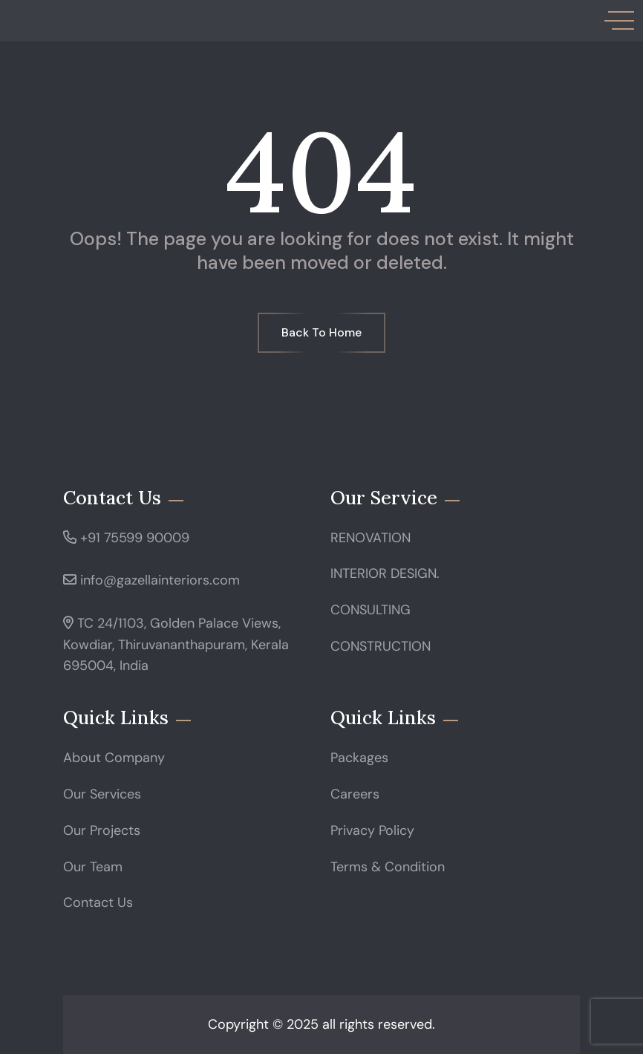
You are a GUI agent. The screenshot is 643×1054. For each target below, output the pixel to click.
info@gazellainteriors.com (160, 580)
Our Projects (101, 830)
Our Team (93, 867)
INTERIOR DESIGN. (385, 573)
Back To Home (321, 332)
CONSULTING (370, 610)
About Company (114, 758)
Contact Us (98, 902)
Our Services (102, 794)
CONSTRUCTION (380, 646)
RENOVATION (370, 538)
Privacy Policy (372, 830)
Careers (354, 794)
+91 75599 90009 (134, 538)
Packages (359, 758)
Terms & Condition (387, 867)
